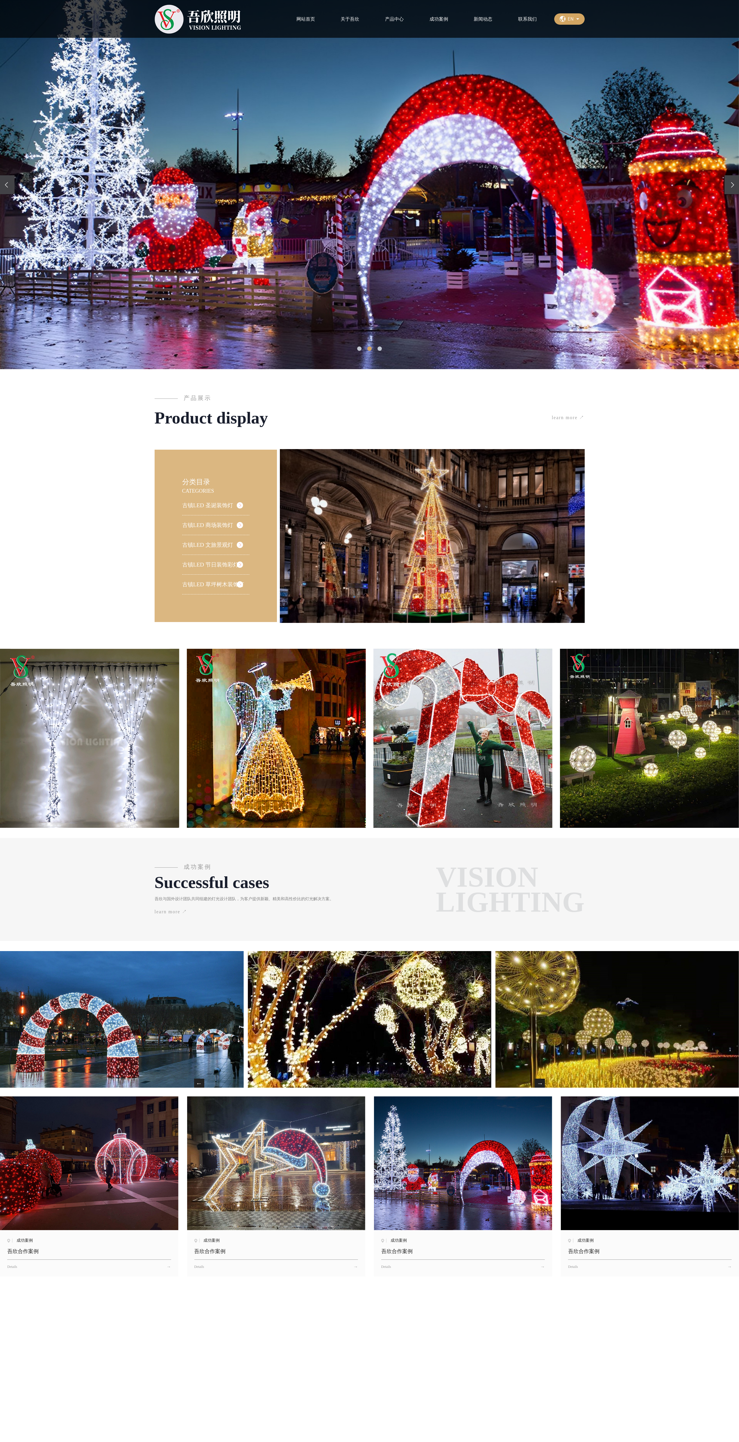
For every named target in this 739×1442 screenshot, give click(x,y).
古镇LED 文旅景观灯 (209, 545)
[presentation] (7, 184)
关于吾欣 (350, 19)
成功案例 (439, 19)
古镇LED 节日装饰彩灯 (211, 566)
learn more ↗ (568, 417)
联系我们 (527, 19)
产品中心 (394, 19)
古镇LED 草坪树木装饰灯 (214, 586)
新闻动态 (483, 19)
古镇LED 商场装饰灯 (209, 525)
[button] (359, 348)
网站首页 (305, 19)
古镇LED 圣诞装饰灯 (209, 505)
